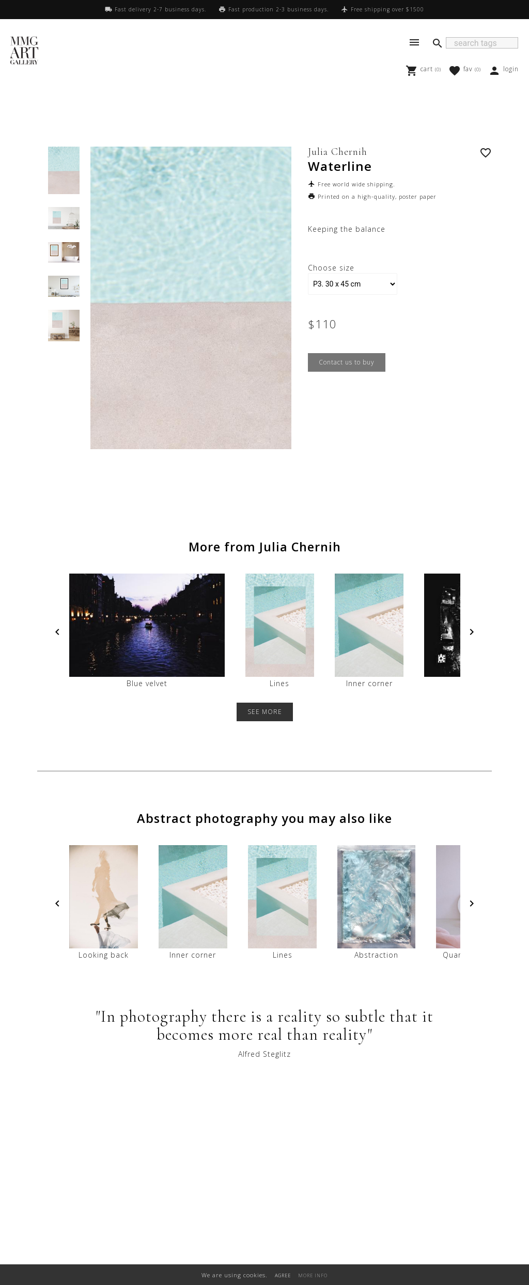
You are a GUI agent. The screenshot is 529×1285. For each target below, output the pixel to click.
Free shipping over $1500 (387, 9)
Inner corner (369, 631)
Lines (279, 631)
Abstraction (376, 902)
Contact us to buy (347, 362)
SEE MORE (264, 711)
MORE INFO (313, 1275)
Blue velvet (147, 631)
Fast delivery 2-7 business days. (160, 9)
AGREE (283, 1275)
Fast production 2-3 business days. (278, 9)
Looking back (103, 902)
